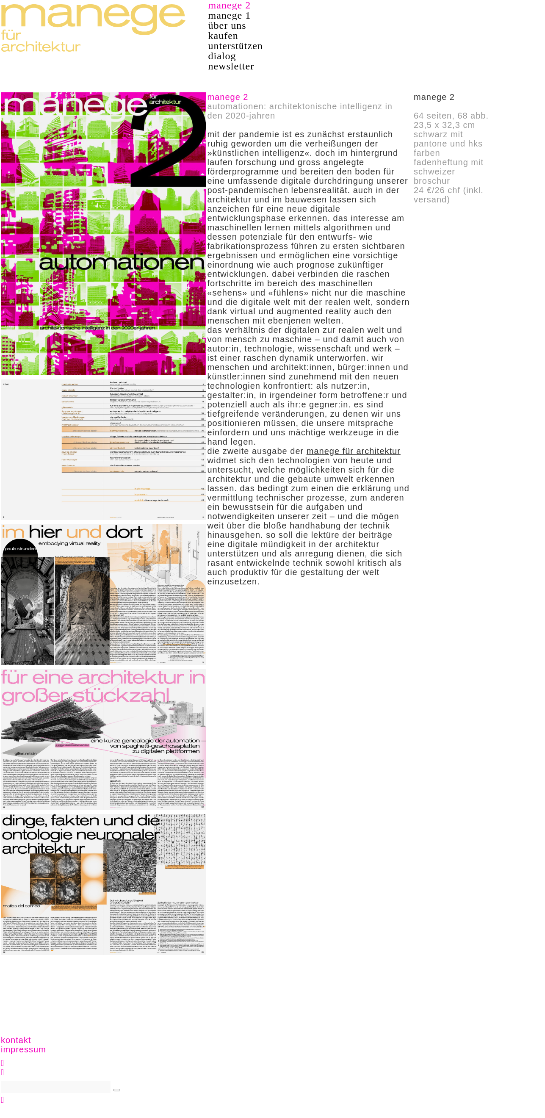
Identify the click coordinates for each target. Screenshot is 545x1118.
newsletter (231, 66)
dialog (222, 56)
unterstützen (235, 46)
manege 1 (229, 15)
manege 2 (229, 5)
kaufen (223, 35)
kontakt (16, 1040)
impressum (23, 1049)
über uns (227, 25)
